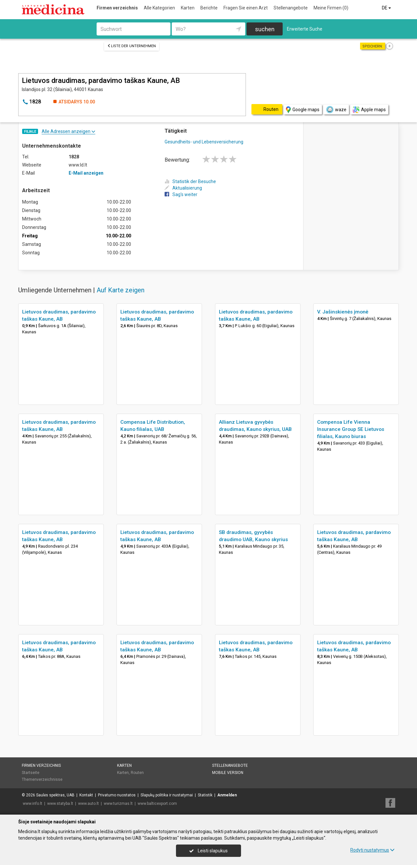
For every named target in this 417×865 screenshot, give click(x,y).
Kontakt (86, 795)
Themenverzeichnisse (42, 779)
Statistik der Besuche (190, 181)
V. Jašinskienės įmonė (342, 312)
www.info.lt (32, 803)
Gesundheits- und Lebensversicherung (204, 141)
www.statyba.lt (60, 803)
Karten (188, 7)
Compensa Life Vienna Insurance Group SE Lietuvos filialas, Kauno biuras (350, 429)
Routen (137, 772)
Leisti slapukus (208, 850)
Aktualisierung (183, 188)
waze (336, 109)
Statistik (205, 795)
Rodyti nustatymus (372, 850)
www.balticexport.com (157, 803)
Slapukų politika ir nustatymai (167, 795)
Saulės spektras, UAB (55, 795)
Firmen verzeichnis (117, 7)
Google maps (302, 109)
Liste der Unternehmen (131, 46)
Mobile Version (227, 772)
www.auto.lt (88, 803)
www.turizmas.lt (118, 803)
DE (387, 7)
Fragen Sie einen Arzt (245, 7)
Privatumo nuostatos (117, 795)
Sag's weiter (181, 194)
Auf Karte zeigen (120, 290)
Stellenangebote (291, 7)
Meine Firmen (331, 7)
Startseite (30, 772)
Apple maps (369, 109)
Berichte (209, 7)
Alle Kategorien (159, 7)
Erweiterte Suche (304, 29)
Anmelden (227, 795)
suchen (265, 29)
